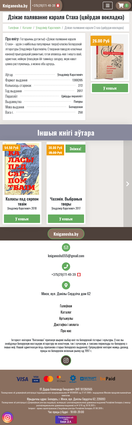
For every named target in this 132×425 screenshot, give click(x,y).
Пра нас (66, 330)
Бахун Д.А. (66, 419)
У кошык (110, 88)
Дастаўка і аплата (66, 324)
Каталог (27, 27)
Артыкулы (66, 318)
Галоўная (13, 27)
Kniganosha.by (66, 234)
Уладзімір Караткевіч (48, 27)
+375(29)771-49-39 (43, 5)
